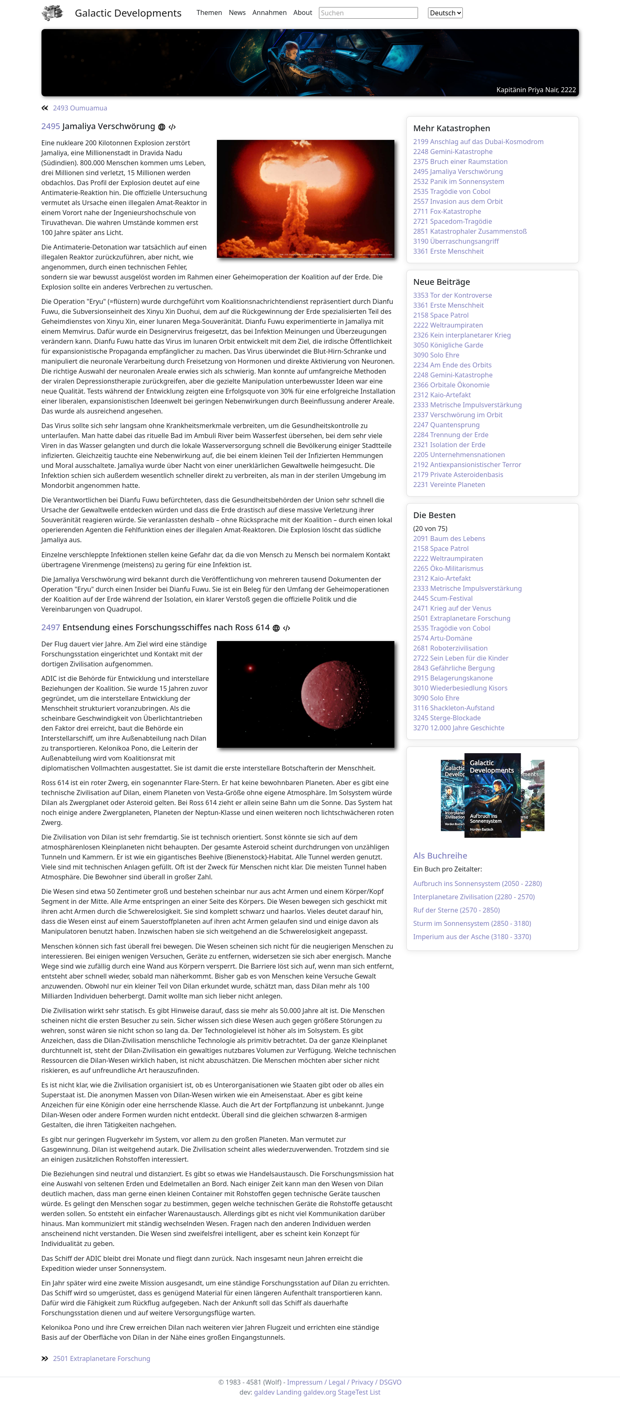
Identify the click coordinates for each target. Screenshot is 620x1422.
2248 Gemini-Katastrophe (453, 151)
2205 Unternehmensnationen (459, 454)
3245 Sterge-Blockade (447, 717)
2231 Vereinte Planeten (449, 484)
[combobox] (445, 12)
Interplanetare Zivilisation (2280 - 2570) (474, 896)
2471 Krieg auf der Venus (452, 608)
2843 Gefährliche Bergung (454, 668)
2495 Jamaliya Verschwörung (458, 171)
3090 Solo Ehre (436, 355)
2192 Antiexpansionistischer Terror (467, 464)
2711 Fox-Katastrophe (447, 211)
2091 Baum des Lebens (449, 538)
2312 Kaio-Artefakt (442, 394)
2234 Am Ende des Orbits (452, 365)
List (375, 1392)
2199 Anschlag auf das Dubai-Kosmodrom (478, 141)
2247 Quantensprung (446, 424)
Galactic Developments (128, 13)
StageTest (353, 1392)
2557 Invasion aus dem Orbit (458, 201)
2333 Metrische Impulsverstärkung (467, 404)
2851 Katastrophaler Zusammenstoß (470, 231)
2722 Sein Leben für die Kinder (461, 658)
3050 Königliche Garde (448, 345)
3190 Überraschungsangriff (456, 241)
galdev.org (319, 1392)
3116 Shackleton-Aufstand (454, 707)
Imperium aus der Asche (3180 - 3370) (472, 936)
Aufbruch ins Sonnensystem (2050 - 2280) (477, 883)
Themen (209, 12)
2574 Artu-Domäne (443, 638)
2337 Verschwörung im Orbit (458, 414)
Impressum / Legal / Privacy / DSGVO (344, 1382)
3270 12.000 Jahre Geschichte (459, 727)
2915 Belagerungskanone (453, 678)
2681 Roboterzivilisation (450, 648)
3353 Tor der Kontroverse (452, 295)
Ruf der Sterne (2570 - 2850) (456, 910)
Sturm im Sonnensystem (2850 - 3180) (472, 923)
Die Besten (434, 515)
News (237, 12)
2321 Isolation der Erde (449, 444)
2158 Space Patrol (441, 315)
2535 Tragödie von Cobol (452, 191)
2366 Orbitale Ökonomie (451, 384)
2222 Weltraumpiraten (448, 325)
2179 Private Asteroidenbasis (458, 474)
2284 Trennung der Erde (451, 434)
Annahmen (270, 12)
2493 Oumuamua (74, 108)
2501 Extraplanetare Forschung (462, 618)
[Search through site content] (368, 13)
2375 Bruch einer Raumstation (460, 161)
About (303, 12)
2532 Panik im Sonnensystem (459, 181)
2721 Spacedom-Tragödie (452, 221)
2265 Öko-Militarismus (448, 568)
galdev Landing (278, 1392)
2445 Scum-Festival (443, 598)
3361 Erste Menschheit (448, 251)
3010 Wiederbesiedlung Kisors (460, 688)
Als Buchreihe (440, 855)
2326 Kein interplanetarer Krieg (462, 335)
